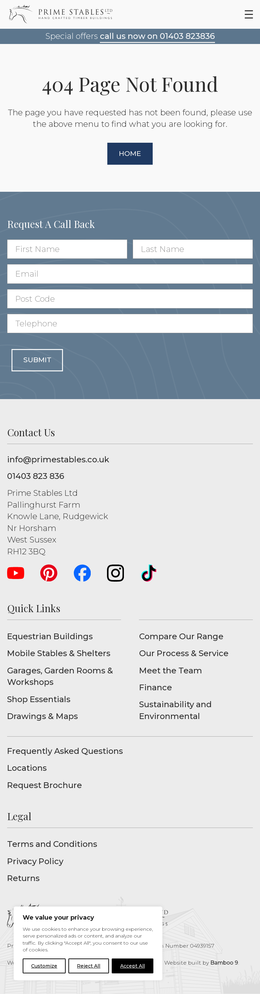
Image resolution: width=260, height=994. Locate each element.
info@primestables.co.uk (58, 459)
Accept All (132, 966)
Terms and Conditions (52, 844)
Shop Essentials (38, 699)
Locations (27, 768)
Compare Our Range (181, 636)
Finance (155, 687)
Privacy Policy (35, 861)
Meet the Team (170, 670)
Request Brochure (44, 785)
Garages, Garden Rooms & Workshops (60, 676)
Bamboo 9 (224, 963)
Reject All (88, 966)
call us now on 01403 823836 (157, 36)
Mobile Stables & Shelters (58, 653)
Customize (44, 966)
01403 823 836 (35, 476)
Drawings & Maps (42, 716)
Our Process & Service (184, 653)
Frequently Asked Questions (65, 751)
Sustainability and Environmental (175, 710)
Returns (23, 878)
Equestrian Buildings (50, 636)
